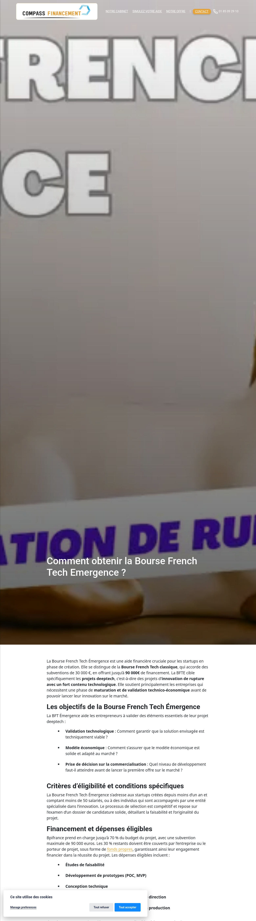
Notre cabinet (117, 11)
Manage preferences (23, 907)
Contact (201, 11)
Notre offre (175, 11)
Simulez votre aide (147, 11)
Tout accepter (127, 907)
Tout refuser (101, 907)
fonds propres (120, 849)
